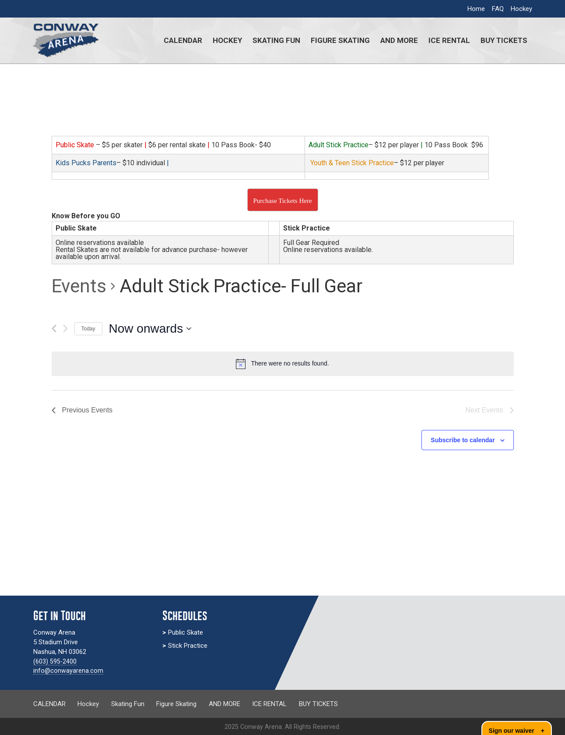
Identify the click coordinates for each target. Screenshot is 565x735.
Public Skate (185, 632)
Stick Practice (187, 646)
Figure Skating (340, 40)
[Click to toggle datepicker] (150, 328)
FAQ (498, 9)
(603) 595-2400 (55, 661)
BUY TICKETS (504, 40)
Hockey (521, 9)
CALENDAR (183, 40)
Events (79, 286)
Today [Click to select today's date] (88, 329)
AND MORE (399, 40)
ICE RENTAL (449, 40)
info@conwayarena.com (68, 671)
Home (476, 9)
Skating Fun (276, 40)
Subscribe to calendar (463, 440)
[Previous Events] (54, 328)
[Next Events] (65, 328)
